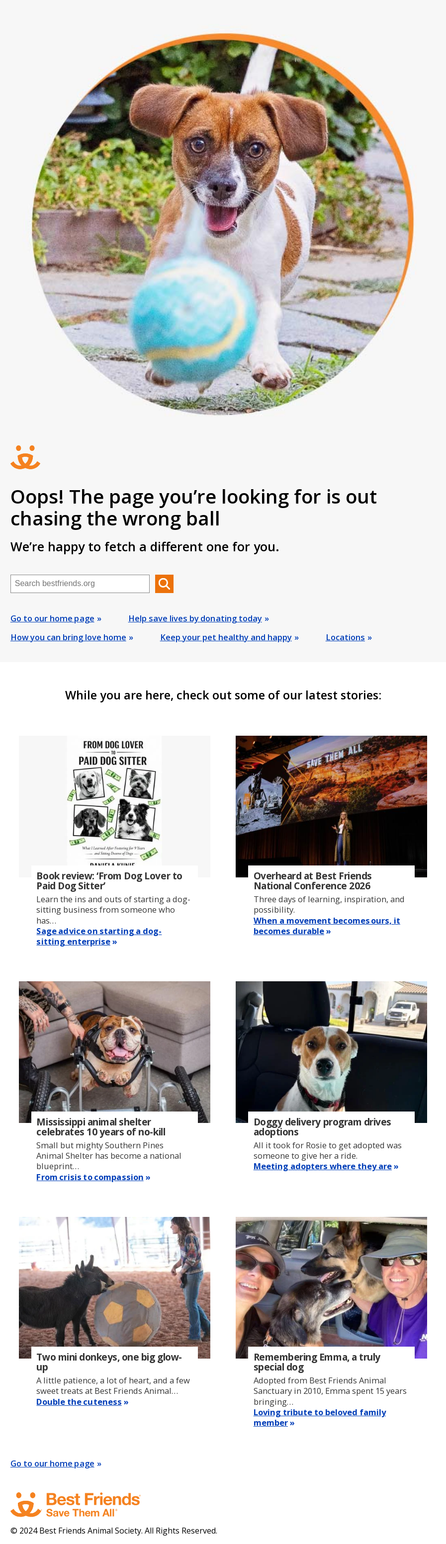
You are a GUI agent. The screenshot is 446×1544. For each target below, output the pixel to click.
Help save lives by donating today (195, 618)
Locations (345, 637)
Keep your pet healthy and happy (226, 637)
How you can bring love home (68, 637)
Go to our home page (52, 618)
